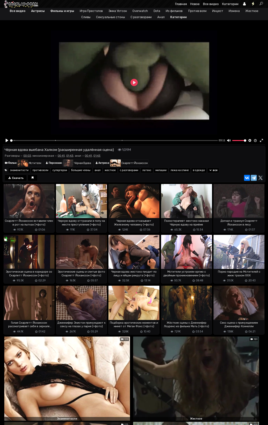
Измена (234, 11)
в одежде (199, 170)
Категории (230, 4)
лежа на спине (180, 170)
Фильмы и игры (62, 11)
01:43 (69, 155)
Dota (157, 11)
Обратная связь (42, 419)
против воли (40, 170)
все (213, 170)
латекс (146, 170)
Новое (195, 4)
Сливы (86, 17)
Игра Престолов (91, 11)
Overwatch (140, 11)
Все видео (211, 4)
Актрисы (38, 11)
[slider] (114, 140)
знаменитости (19, 170)
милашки (160, 170)
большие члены (80, 170)
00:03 (27, 155)
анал (98, 170)
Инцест (217, 11)
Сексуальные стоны (110, 17)
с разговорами (129, 170)
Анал (161, 17)
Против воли (197, 11)
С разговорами (141, 17)
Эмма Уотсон (117, 11)
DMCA (8, 419)
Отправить (17, 404)
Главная (181, 4)
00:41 (61, 155)
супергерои (59, 170)
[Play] (7, 140)
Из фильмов (174, 11)
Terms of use (22, 419)
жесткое (110, 170)
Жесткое (251, 11)
